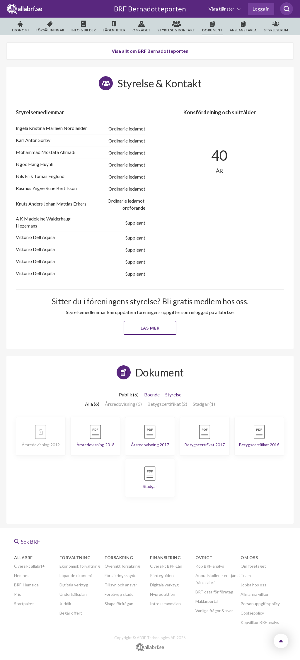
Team (246, 575)
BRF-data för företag (214, 591)
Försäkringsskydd (121, 575)
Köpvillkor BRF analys (260, 622)
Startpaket (24, 603)
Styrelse (173, 394)
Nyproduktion (162, 594)
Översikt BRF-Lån (166, 566)
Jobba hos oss (253, 584)
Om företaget (253, 566)
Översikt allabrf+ (29, 566)
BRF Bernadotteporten (150, 8)
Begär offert (70, 612)
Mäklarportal (206, 601)
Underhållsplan (73, 594)
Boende (152, 394)
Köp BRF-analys (209, 566)
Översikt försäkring (122, 566)
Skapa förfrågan (119, 603)
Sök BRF (27, 541)
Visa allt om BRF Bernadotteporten (150, 51)
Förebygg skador (120, 594)
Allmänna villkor (255, 594)
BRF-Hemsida (26, 584)
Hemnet (21, 575)
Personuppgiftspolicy (260, 603)
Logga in (261, 8)
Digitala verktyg (73, 584)
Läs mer (150, 327)
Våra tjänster (222, 8)
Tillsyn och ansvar (121, 584)
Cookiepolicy (252, 612)
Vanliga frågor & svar (214, 610)
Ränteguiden (162, 575)
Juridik (65, 603)
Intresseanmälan (165, 603)
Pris (17, 594)
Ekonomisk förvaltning (79, 566)
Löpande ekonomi (75, 575)
